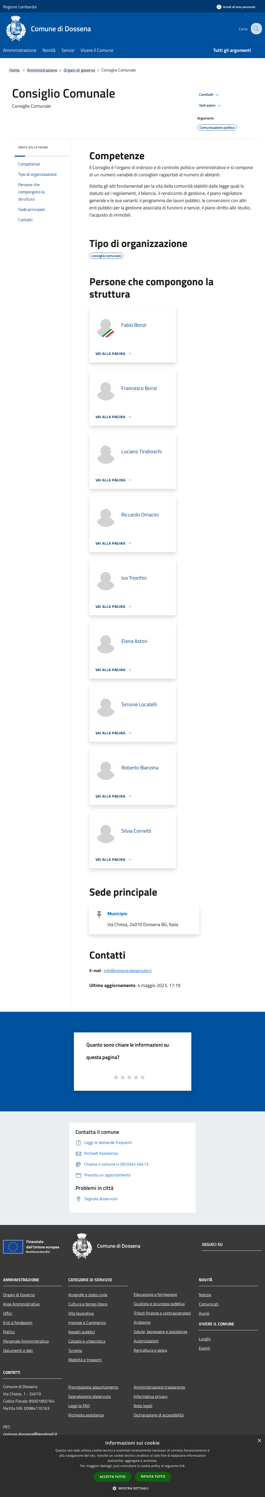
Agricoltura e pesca (150, 1350)
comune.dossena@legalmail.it (30, 1434)
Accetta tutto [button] (112, 1477)
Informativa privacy (151, 1396)
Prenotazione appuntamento (93, 1387)
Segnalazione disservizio (89, 1396)
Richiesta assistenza (86, 1415)
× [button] (259, 1441)
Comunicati (209, 1304)
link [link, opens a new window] (182, 1466)
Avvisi (204, 1313)
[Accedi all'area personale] (236, 7)
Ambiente (142, 1322)
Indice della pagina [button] (33, 147)
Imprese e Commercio (87, 1322)
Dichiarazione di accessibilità (159, 1415)
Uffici (7, 1313)
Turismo (75, 1350)
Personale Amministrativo (26, 1341)
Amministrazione (42, 70)
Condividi (209, 95)
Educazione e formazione (155, 1294)
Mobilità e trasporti (85, 1360)
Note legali (143, 1406)
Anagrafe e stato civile (87, 1295)
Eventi (204, 1348)
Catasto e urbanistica (86, 1341)
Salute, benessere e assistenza (160, 1331)
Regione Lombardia (20, 7)
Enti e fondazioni (17, 1322)
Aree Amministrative (21, 1304)
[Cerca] (256, 28)
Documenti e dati (18, 1350)
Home (14, 70)
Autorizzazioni (146, 1341)
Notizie (205, 1295)
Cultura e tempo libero (87, 1304)
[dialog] (132, 1466)
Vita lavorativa (81, 1313)
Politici (9, 1332)
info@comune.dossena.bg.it (128, 970)
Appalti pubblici (81, 1332)
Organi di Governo (19, 1295)
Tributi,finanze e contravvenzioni (162, 1313)
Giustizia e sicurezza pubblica (159, 1304)
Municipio (117, 913)
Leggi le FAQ (79, 1406)
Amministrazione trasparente (159, 1387)
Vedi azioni (210, 105)
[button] (132, 1488)
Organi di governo (79, 70)
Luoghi (205, 1339)
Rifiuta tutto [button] (153, 1476)
